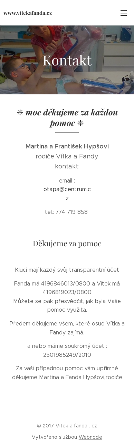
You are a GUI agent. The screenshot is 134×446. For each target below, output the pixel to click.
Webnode (90, 437)
